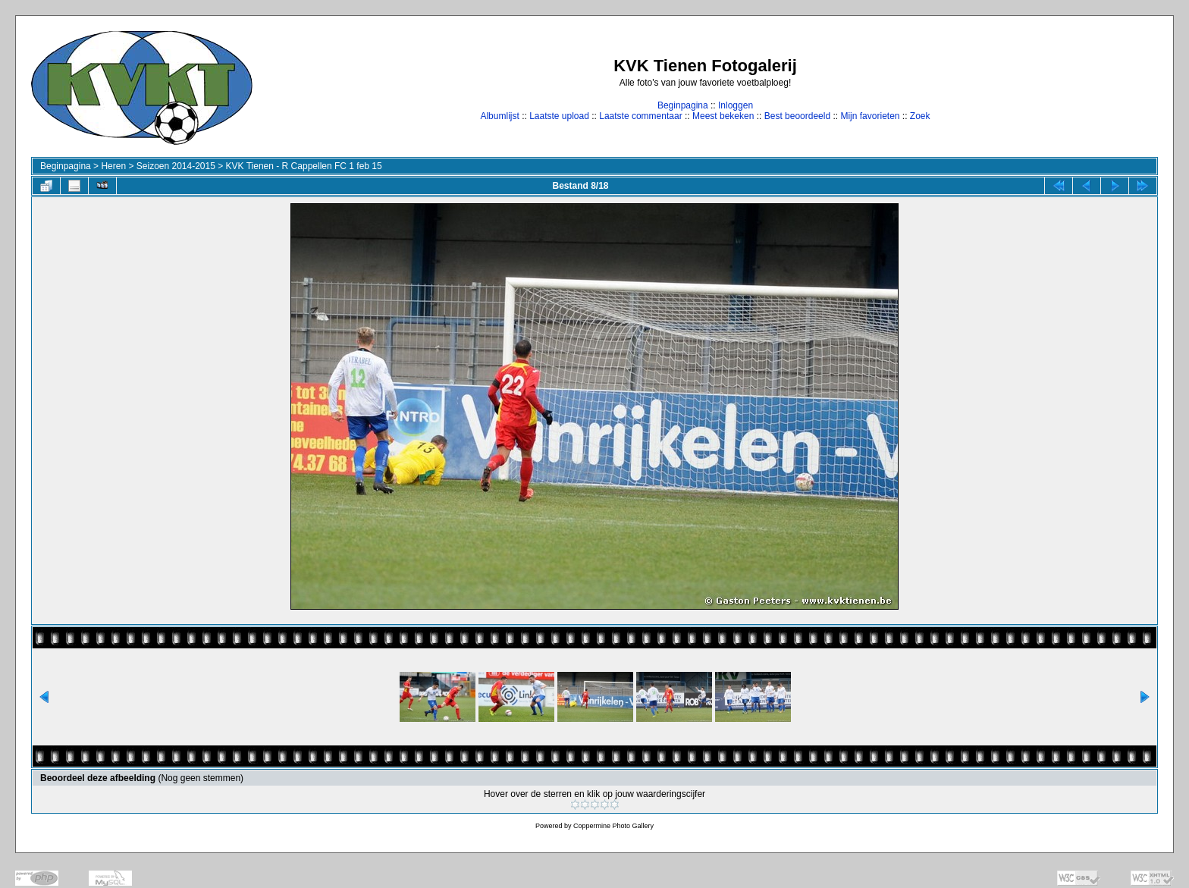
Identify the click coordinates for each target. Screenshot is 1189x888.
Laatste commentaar (640, 116)
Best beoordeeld (797, 116)
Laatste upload (559, 116)
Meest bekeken (723, 116)
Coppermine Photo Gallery (613, 826)
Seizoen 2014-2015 (175, 166)
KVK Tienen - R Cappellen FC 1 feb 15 (304, 166)
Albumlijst (499, 116)
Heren (113, 166)
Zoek (920, 116)
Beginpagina (682, 105)
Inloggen (735, 105)
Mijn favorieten (869, 116)
